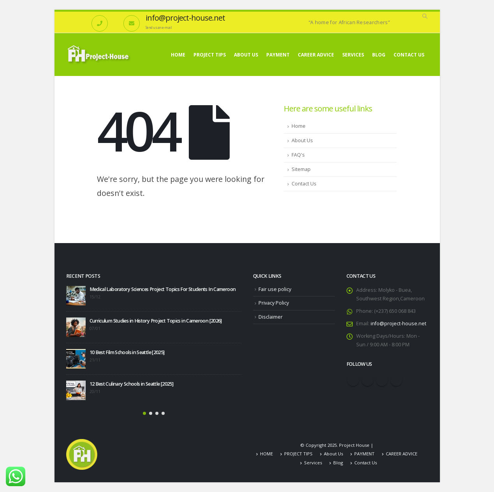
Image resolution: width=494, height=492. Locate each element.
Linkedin (396, 380)
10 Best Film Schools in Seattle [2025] (127, 352)
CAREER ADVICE (316, 54)
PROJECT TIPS (209, 54)
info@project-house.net (398, 323)
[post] (76, 295)
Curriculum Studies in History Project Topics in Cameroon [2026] (156, 320)
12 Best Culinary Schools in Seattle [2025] (132, 384)
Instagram (382, 380)
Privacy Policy (273, 303)
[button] (144, 413)
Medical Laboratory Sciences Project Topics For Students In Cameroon (163, 289)
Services (353, 54)
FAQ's (298, 155)
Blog (378, 54)
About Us (246, 54)
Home (299, 126)
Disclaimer (270, 317)
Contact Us (409, 54)
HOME (178, 54)
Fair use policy (274, 289)
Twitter (367, 380)
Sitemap (301, 169)
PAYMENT (278, 54)
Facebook (353, 380)
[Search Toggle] (425, 16)
